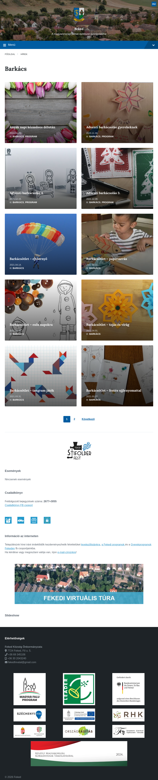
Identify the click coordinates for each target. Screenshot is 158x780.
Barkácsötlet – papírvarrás (106, 259)
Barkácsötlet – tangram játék (32, 390)
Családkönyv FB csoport (19, 505)
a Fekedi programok (113, 544)
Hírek (24, 54)
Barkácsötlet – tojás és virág (107, 325)
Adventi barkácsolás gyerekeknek (111, 127)
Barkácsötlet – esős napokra (31, 325)
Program (31, 136)
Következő (88, 419)
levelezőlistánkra (90, 544)
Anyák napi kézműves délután (32, 127)
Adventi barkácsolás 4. (27, 193)
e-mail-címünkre (66, 552)
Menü (79, 45)
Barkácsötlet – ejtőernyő (28, 259)
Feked (78, 29)
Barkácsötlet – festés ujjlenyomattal (113, 390)
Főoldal (10, 54)
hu (154, 4)
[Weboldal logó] (79, 23)
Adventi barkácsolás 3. (103, 193)
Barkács (18, 136)
